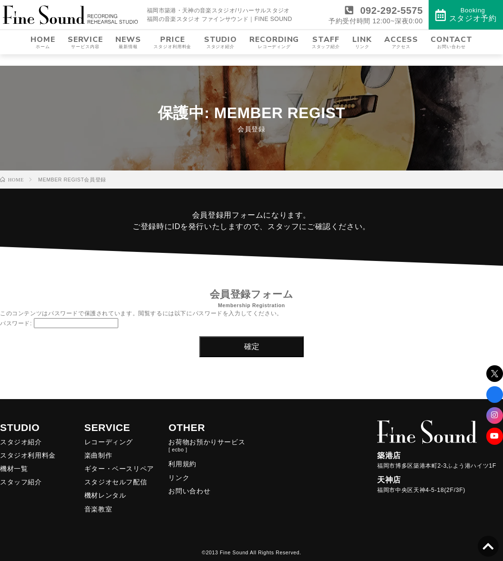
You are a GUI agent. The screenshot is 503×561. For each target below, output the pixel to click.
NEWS (128, 54)
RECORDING (274, 54)
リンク (178, 477)
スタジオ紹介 (21, 442)
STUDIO (220, 54)
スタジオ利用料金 (28, 455)
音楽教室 (98, 509)
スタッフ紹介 (21, 482)
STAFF (326, 54)
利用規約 (182, 464)
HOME (43, 54)
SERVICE (85, 54)
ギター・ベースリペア (119, 468)
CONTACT (451, 54)
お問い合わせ (189, 491)
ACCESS (401, 54)
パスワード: (59, 323)
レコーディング (108, 442)
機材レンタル (105, 495)
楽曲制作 (98, 455)
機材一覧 (14, 468)
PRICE (172, 54)
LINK (362, 54)
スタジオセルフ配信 (115, 482)
